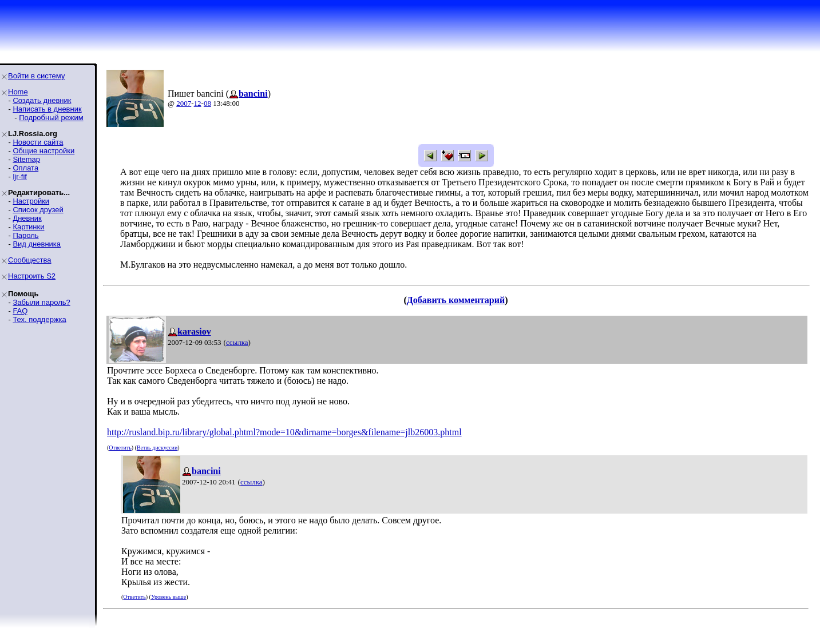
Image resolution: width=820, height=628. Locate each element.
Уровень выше (168, 597)
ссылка (237, 342)
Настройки (31, 201)
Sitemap (26, 159)
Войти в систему (36, 75)
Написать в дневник (47, 109)
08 (207, 103)
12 (197, 103)
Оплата (25, 168)
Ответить (120, 447)
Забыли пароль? (41, 302)
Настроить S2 (32, 276)
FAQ (20, 311)
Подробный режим (51, 117)
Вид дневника (37, 244)
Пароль (25, 235)
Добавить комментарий (456, 300)
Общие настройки (43, 150)
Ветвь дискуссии (157, 447)
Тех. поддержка (39, 319)
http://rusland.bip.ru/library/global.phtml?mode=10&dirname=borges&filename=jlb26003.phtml (284, 432)
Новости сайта (38, 142)
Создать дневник (42, 100)
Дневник (27, 218)
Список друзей (38, 209)
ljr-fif (20, 176)
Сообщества (30, 260)
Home (18, 92)
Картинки (28, 226)
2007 (183, 103)
